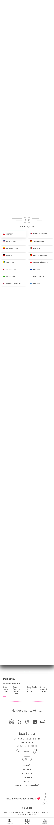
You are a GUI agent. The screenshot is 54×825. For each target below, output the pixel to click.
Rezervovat (9, 821)
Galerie (27, 769)
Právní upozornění (27, 785)
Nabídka (27, 777)
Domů (27, 765)
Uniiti (29, 808)
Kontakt (27, 781)
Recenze (27, 773)
